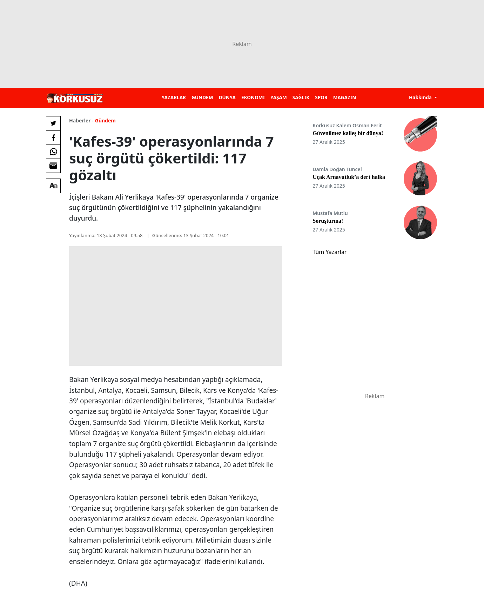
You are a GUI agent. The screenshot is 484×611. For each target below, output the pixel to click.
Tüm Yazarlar (329, 252)
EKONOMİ (253, 97)
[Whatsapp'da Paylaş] (53, 152)
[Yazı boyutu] (53, 186)
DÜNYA (227, 97)
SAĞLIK (301, 97)
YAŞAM (278, 97)
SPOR (321, 97)
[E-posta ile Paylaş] (53, 166)
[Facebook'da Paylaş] (53, 137)
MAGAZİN (344, 97)
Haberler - (81, 120)
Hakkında (421, 97)
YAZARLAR (174, 97)
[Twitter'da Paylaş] (53, 123)
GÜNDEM (202, 97)
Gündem (105, 120)
